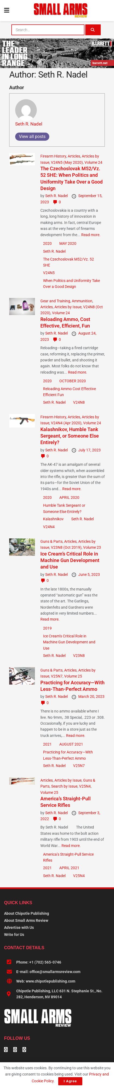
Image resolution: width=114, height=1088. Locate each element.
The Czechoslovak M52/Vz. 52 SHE (68, 262)
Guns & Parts (51, 541)
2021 (47, 744)
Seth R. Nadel (28, 124)
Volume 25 (73, 676)
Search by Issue (64, 786)
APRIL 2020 (69, 497)
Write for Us (14, 934)
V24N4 (49, 527)
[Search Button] (93, 29)
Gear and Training (55, 301)
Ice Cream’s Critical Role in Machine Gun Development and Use (69, 560)
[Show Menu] (6, 10)
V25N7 (57, 676)
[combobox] (47, 29)
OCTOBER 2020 (72, 381)
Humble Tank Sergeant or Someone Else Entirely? (64, 508)
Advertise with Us (19, 927)
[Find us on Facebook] (6, 1050)
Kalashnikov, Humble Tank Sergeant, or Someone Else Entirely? (69, 435)
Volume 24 (93, 162)
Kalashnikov (53, 519)
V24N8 (79, 402)
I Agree (70, 1081)
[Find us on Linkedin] (15, 1050)
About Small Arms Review (26, 920)
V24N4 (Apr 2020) (66, 423)
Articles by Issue (68, 307)
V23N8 (79, 655)
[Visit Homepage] (61, 10)
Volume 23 (92, 547)
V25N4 (85, 786)
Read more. (90, 235)
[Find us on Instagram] (24, 1050)
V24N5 (49, 273)
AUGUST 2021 (71, 744)
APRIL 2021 (69, 868)
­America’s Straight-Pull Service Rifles (68, 857)
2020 (47, 243)
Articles (74, 156)
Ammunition (82, 301)
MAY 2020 (67, 243)
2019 (47, 628)
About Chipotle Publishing (26, 913)
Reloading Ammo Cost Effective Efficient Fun (69, 392)
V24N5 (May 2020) (67, 162)
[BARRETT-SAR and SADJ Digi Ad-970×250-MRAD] (57, 53)
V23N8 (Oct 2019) (66, 547)
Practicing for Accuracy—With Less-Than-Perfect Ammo (68, 755)
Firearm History (53, 156)
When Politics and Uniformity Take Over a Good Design (71, 283)
